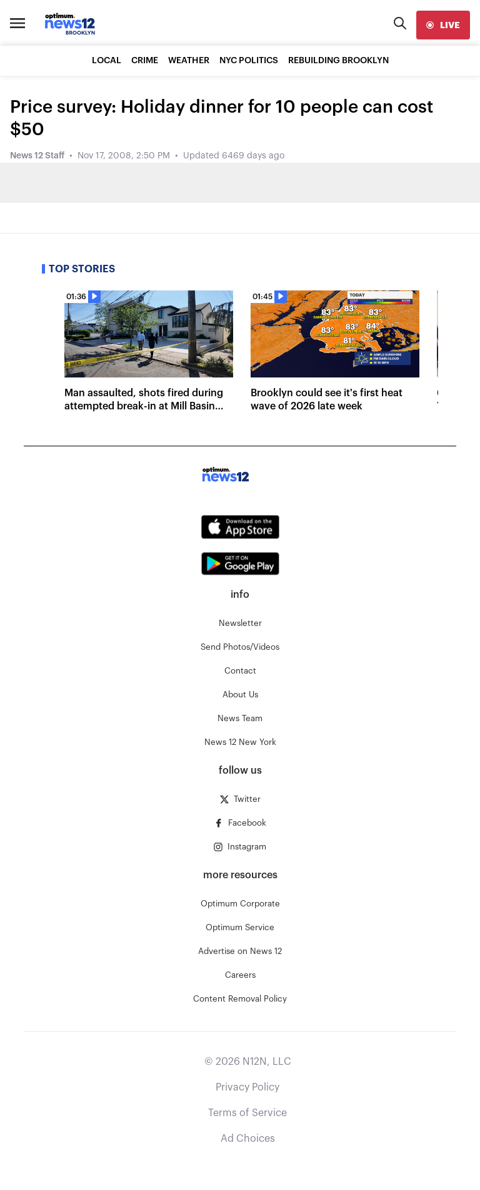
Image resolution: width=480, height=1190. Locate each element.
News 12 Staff (37, 155)
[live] (443, 25)
